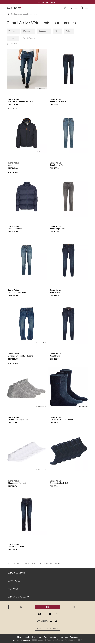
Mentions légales (24, 637)
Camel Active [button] (21, 564)
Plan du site (37, 637)
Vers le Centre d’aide (47, 628)
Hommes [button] (33, 564)
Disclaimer (73, 637)
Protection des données (58, 637)
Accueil (10, 564)
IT (74, 607)
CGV (45, 637)
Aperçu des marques (21, 640)
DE (21, 607)
